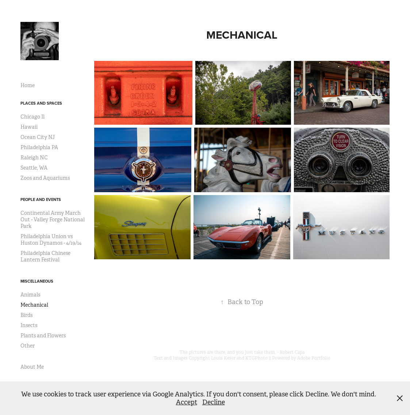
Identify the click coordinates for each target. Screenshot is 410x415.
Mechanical (34, 305)
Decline (213, 402)
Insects (28, 325)
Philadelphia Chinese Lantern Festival (45, 256)
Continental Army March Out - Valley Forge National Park (52, 219)
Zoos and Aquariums (45, 178)
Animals (30, 294)
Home (27, 85)
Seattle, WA (33, 167)
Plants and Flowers (43, 335)
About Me (32, 367)
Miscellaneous (36, 281)
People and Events (40, 199)
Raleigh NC (34, 157)
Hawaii (29, 127)
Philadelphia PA (39, 147)
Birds (26, 315)
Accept (186, 402)
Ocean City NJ (37, 137)
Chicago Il (32, 116)
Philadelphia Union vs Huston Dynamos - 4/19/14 (50, 239)
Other (27, 345)
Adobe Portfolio (313, 358)
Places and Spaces (41, 103)
